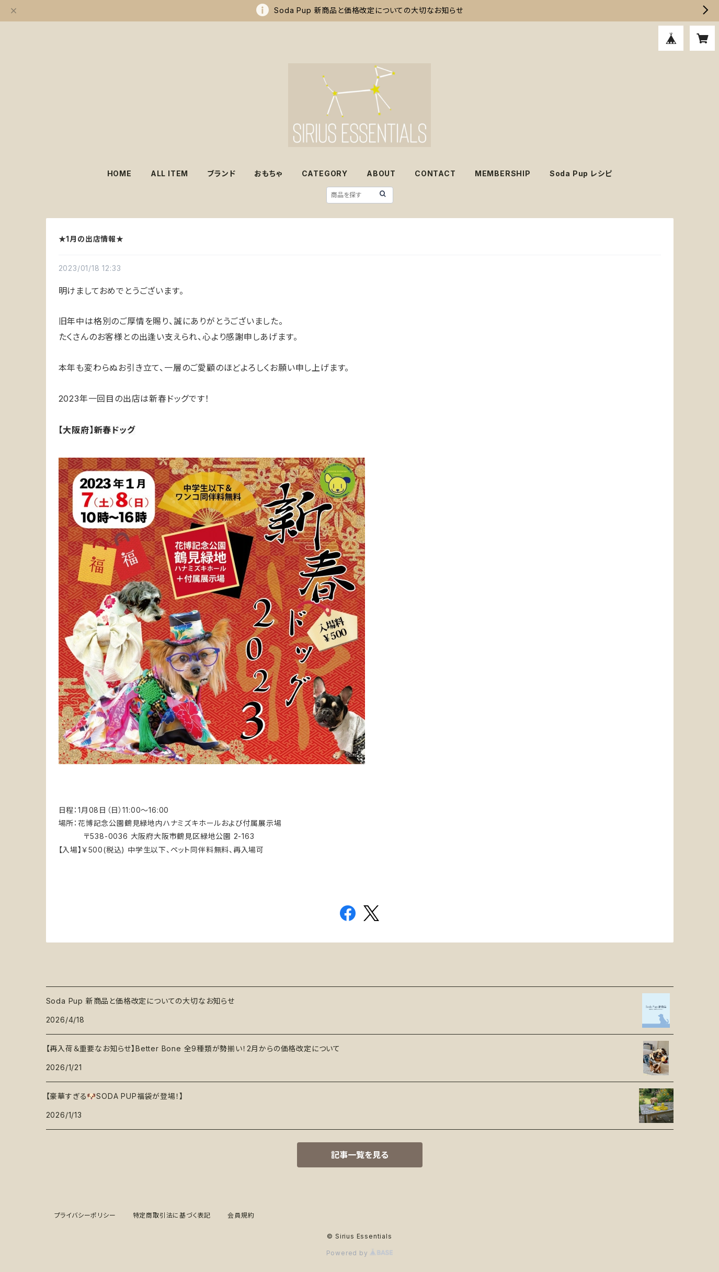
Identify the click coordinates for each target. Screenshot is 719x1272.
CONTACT (435, 173)
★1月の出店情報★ (91, 238)
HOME (119, 173)
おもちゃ (268, 173)
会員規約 (240, 1215)
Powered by (359, 1253)
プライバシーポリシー (85, 1215)
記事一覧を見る (360, 1155)
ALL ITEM (169, 173)
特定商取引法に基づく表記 (172, 1215)
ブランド (221, 173)
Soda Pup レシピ (581, 173)
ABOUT (381, 173)
